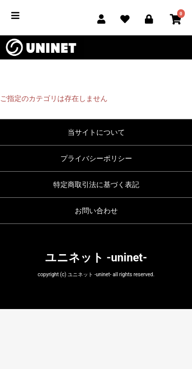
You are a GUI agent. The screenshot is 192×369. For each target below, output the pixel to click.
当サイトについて (96, 132)
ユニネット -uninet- (96, 257)
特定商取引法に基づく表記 (96, 184)
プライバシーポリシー (96, 158)
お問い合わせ (96, 211)
